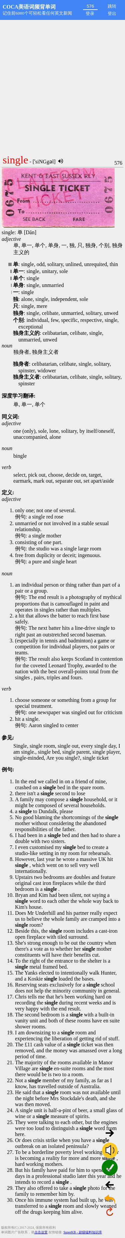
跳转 (112, 6)
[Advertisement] (62, 85)
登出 (112, 13)
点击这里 (41, 1232)
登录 (90, 13)
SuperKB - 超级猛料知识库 (82, 1232)
